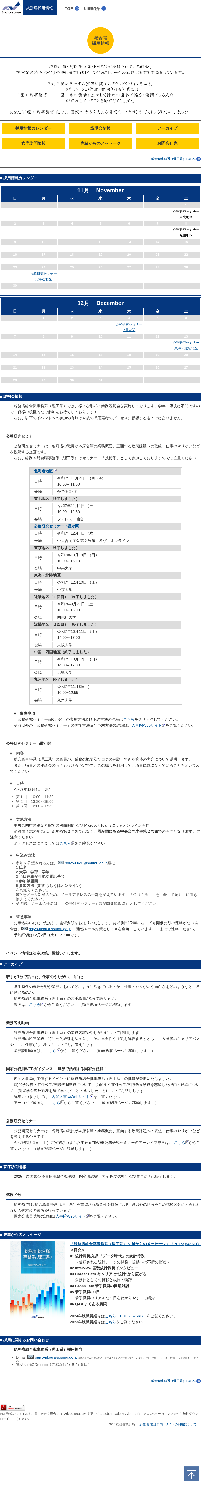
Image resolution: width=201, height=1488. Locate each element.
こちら (128, 719)
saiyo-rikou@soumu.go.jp (83, 863)
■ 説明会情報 (11, 396)
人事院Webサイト (148, 725)
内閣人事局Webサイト (72, 1097)
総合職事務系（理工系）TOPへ (173, 159)
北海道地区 (45, 471)
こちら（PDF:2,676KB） (126, 1316)
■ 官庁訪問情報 (13, 1167)
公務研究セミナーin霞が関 (56, 526)
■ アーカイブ (11, 964)
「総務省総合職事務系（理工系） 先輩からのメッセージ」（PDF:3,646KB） (135, 1244)
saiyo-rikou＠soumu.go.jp (46, 929)
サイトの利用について (181, 1424)
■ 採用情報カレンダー (19, 178)
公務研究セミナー (21, 436)
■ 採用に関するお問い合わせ (24, 1340)
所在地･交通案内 (151, 1424)
